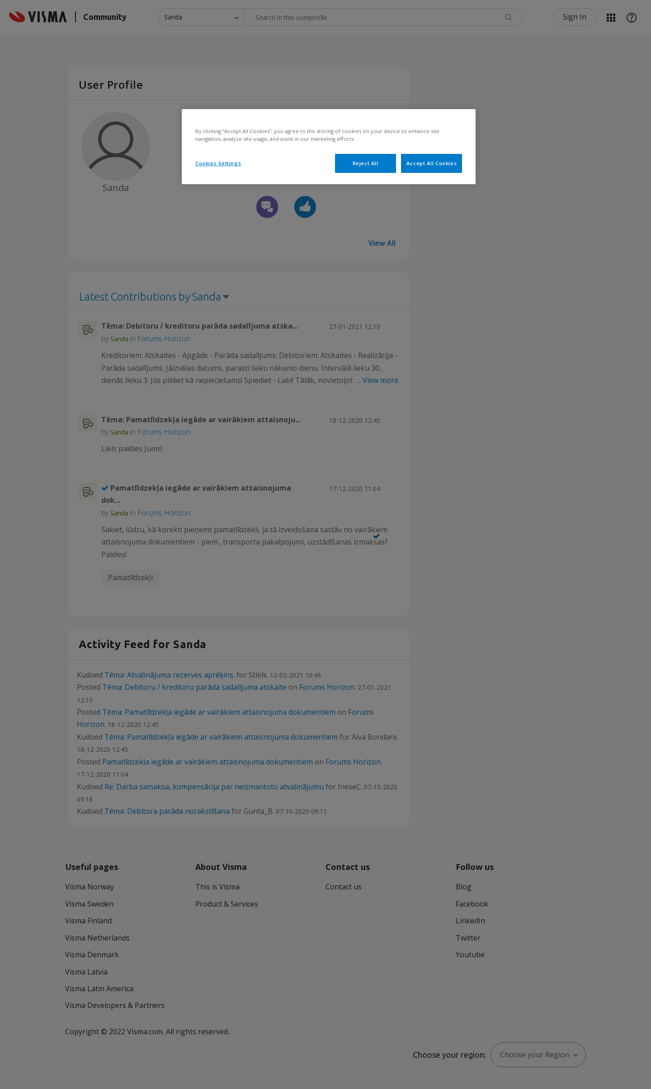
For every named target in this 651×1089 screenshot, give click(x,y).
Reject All (365, 163)
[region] (329, 146)
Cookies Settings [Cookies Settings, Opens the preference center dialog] (218, 163)
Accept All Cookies (431, 163)
